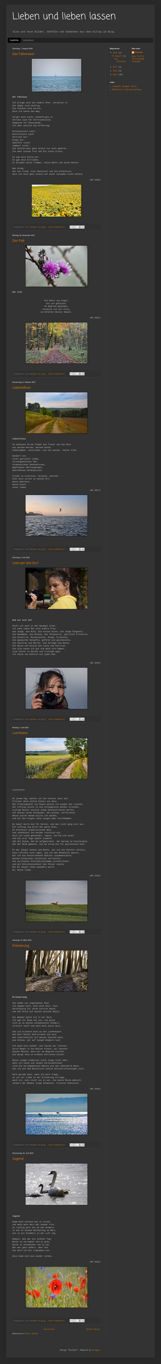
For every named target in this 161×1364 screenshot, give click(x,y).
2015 (115, 75)
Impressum (28, 40)
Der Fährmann (23, 54)
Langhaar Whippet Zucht (124, 86)
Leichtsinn (20, 733)
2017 (115, 67)
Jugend (18, 1159)
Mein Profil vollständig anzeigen (138, 59)
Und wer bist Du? (25, 563)
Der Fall (18, 241)
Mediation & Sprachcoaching (126, 90)
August (119, 56)
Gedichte (14, 40)
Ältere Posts (93, 1329)
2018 (115, 53)
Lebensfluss (21, 387)
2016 (115, 71)
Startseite (49, 1329)
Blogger (96, 1350)
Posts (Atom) (31, 1334)
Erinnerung (20, 946)
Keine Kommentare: (57, 227)
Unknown (139, 52)
